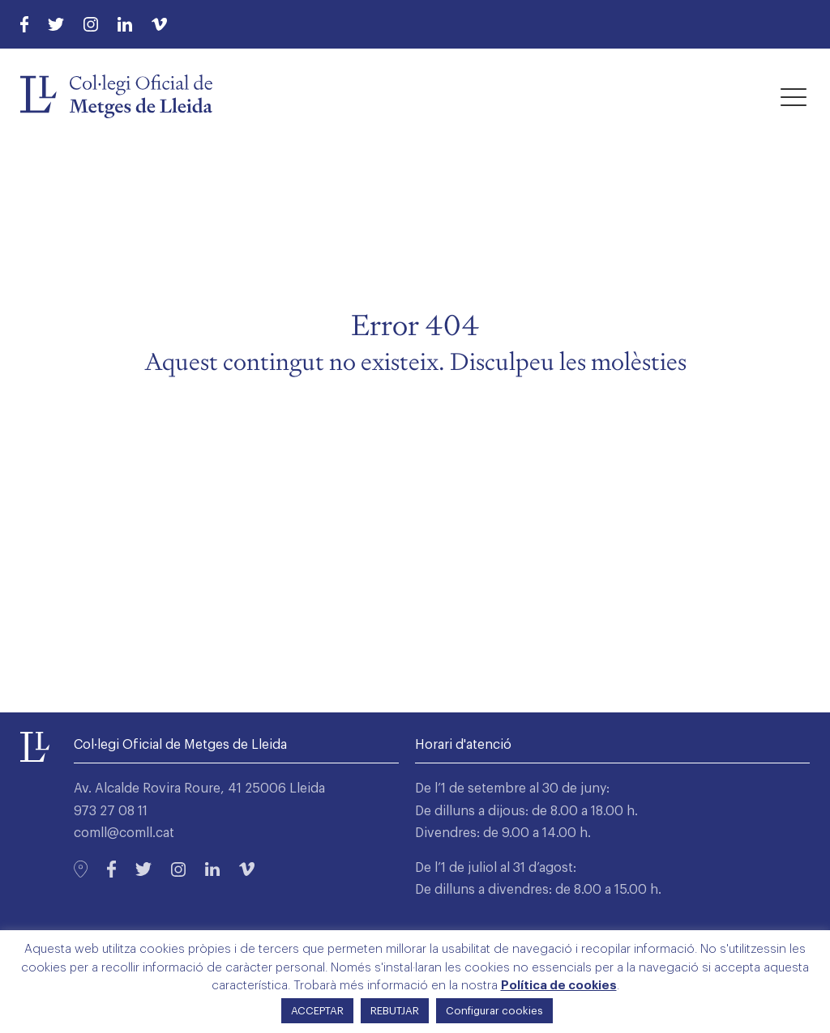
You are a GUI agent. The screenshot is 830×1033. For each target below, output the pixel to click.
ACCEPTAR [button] (317, 1010)
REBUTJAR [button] (394, 1010)
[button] (793, 96)
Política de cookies (559, 986)
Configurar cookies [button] (494, 1010)
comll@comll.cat (124, 833)
